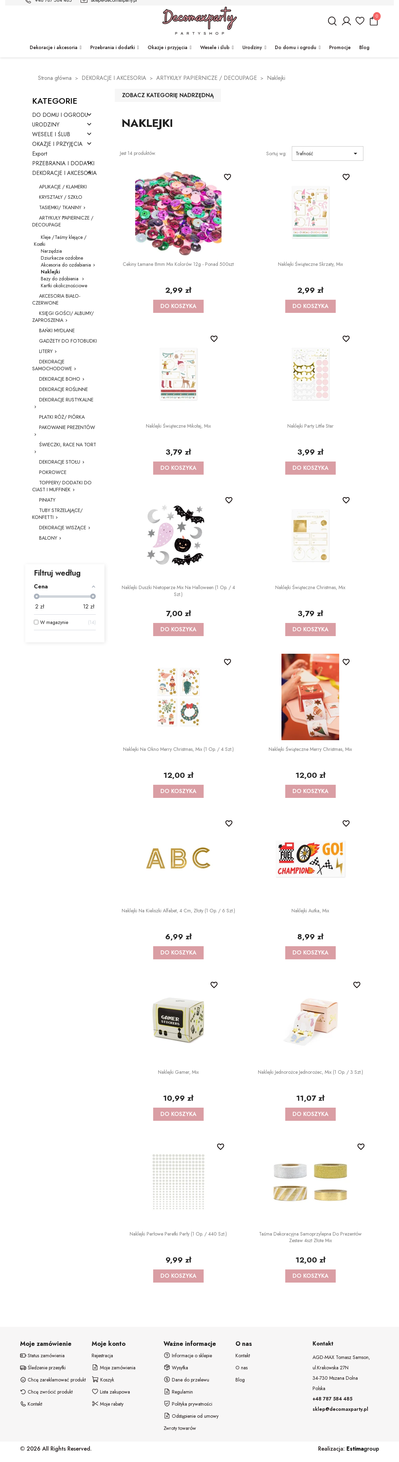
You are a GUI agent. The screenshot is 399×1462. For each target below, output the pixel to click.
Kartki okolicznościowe (64, 285)
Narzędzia (51, 251)
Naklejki (50, 271)
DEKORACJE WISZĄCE (62, 527)
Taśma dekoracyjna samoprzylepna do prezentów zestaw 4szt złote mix (310, 1237)
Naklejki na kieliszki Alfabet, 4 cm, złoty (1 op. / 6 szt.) (178, 910)
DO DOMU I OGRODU (60, 115)
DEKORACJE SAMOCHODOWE (52, 365)
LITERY (46, 351)
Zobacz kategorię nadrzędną (168, 95)
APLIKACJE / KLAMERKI (63, 186)
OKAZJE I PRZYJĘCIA (57, 144)
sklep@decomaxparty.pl (340, 1409)
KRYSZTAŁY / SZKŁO (60, 197)
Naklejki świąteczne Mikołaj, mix (178, 425)
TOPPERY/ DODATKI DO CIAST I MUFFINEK (62, 486)
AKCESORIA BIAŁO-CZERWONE (56, 299)
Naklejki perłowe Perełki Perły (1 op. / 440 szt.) (178, 1233)
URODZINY (45, 125)
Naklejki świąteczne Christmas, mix (310, 587)
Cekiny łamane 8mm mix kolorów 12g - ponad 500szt (178, 264)
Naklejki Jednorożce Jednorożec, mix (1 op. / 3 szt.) (310, 1072)
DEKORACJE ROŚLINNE (63, 389)
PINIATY (47, 499)
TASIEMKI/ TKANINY (60, 207)
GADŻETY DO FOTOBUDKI (68, 340)
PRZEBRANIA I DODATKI (63, 163)
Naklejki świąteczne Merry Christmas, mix (310, 749)
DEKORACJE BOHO (59, 378)
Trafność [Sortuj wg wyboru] (328, 153)
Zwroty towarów (180, 1428)
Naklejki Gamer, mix (178, 1072)
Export (39, 154)
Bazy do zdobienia (60, 278)
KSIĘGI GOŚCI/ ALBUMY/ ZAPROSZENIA (63, 317)
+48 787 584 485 (332, 1398)
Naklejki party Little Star (310, 425)
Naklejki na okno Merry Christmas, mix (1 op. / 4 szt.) (178, 749)
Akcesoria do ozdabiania (66, 264)
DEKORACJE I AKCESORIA (64, 173)
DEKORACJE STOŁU (59, 461)
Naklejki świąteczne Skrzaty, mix (310, 264)
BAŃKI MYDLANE (57, 330)
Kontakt (242, 1355)
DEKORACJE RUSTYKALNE (66, 399)
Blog (240, 1379)
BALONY (48, 537)
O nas (241, 1367)
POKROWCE (52, 472)
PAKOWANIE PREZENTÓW (67, 427)
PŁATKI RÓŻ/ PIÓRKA (62, 416)
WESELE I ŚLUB (51, 134)
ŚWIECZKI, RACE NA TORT (67, 444)
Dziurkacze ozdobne (62, 257)
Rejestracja (102, 1355)
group (362, 1449)
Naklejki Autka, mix (310, 910)
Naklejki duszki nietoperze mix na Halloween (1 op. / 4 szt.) (178, 591)
